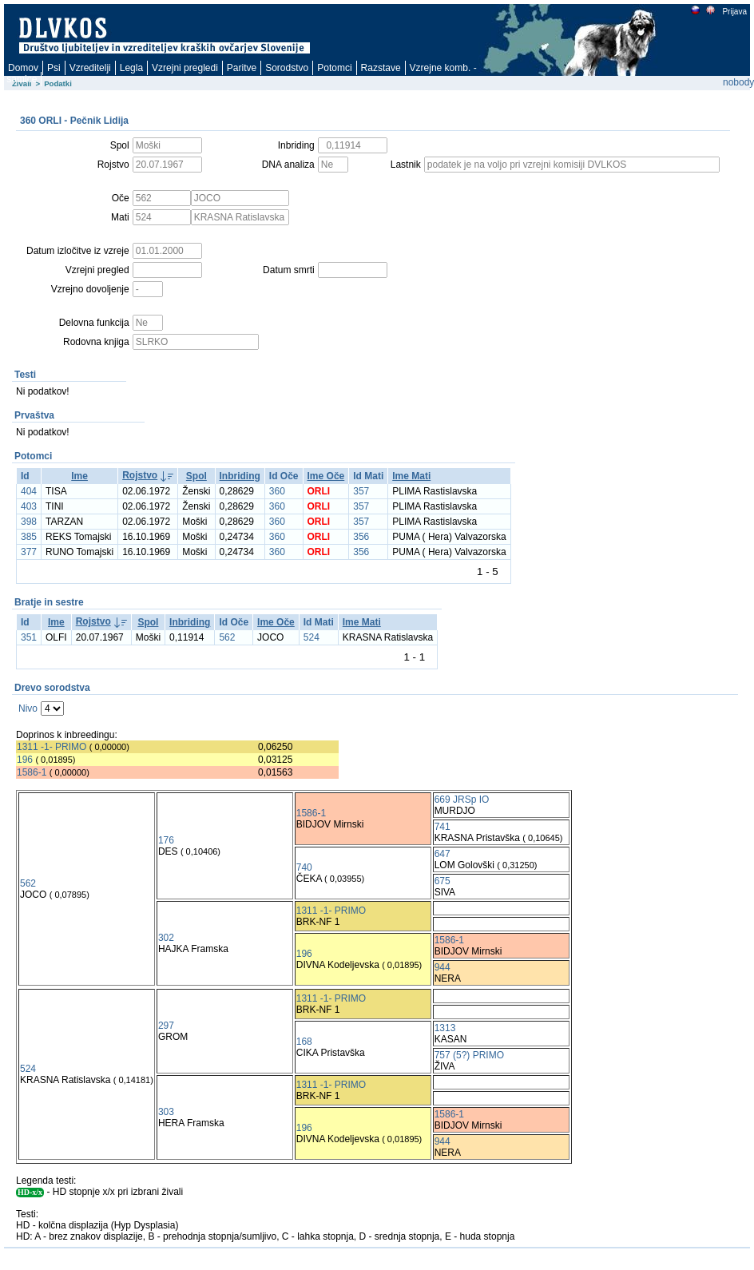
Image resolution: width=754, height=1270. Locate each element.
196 (25, 759)
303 (166, 1111)
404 (29, 491)
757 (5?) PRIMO (469, 1055)
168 (304, 1041)
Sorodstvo (286, 67)
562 (227, 637)
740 (304, 867)
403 (29, 506)
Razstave (381, 67)
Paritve (241, 67)
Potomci (334, 67)
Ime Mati (411, 476)
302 (166, 937)
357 (361, 491)
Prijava (734, 11)
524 (311, 637)
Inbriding (240, 476)
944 (442, 967)
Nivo (28, 708)
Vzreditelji (90, 67)
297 (166, 1025)
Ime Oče (326, 476)
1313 (445, 1028)
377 (29, 552)
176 (166, 840)
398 (29, 521)
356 (361, 536)
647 (442, 853)
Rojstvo (139, 475)
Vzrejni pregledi (185, 67)
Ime (79, 476)
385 (29, 536)
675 (442, 881)
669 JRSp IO (462, 799)
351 (29, 637)
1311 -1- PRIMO (51, 746)
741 (442, 826)
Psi (54, 67)
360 (277, 491)
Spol (196, 476)
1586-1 (31, 772)
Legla (131, 67)
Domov (23, 67)
